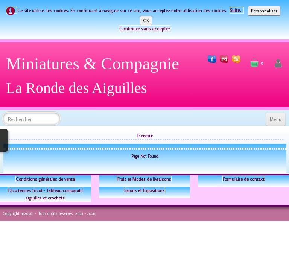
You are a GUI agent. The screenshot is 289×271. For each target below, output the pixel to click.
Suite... (236, 10)
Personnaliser (264, 11)
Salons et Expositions (144, 190)
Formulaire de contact (244, 179)
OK (146, 20)
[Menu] (276, 119)
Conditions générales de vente (45, 179)
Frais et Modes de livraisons (144, 179)
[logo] (95, 78)
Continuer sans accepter (144, 29)
